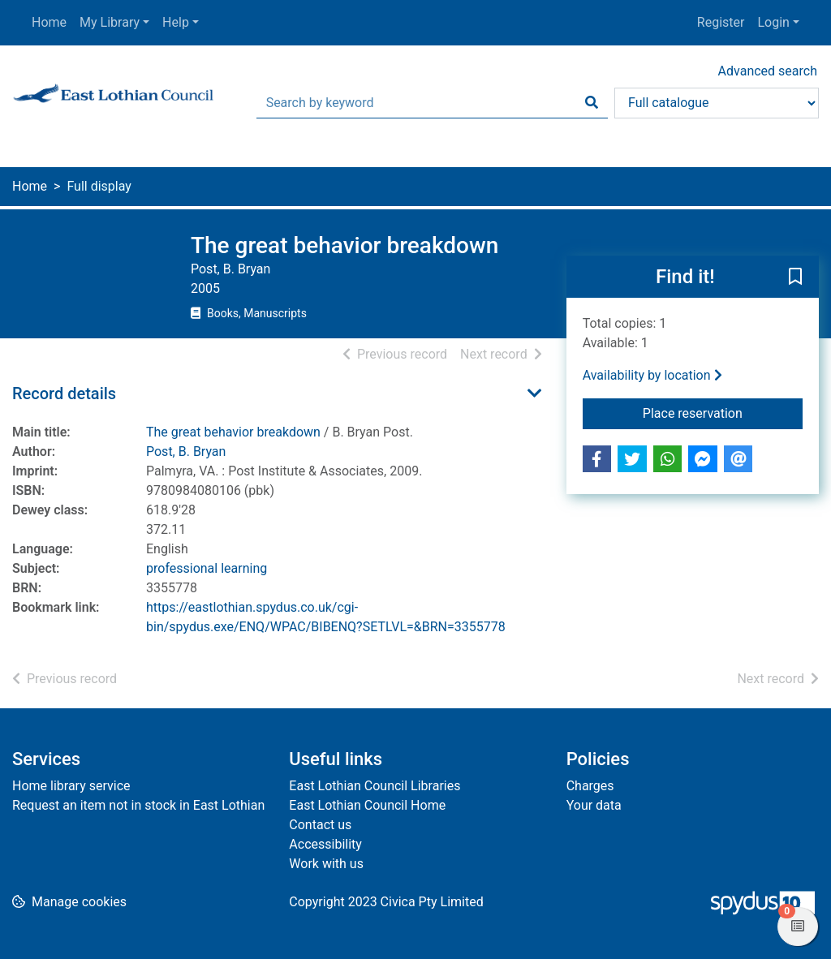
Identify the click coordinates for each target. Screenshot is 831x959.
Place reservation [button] (723, 412)
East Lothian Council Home (367, 805)
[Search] (591, 103)
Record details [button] (64, 393)
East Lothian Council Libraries (374, 785)
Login (773, 22)
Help (175, 22)
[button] (795, 277)
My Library (110, 22)
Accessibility (325, 844)
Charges (590, 785)
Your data (594, 805)
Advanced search (767, 71)
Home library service (71, 785)
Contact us (320, 824)
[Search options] (716, 103)
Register (721, 22)
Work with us (326, 863)
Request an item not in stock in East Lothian (138, 805)
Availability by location (652, 375)
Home (49, 22)
